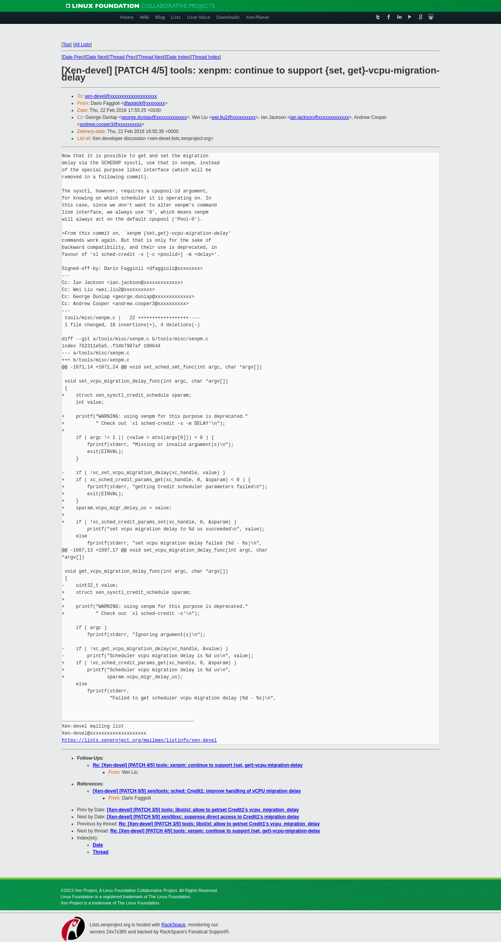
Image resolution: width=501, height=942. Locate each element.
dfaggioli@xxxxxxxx (144, 103)
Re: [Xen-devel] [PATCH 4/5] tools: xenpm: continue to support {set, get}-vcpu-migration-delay (198, 765)
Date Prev (73, 57)
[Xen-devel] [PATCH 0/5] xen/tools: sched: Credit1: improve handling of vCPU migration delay (197, 791)
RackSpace (173, 925)
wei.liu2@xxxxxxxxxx (234, 117)
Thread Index (206, 57)
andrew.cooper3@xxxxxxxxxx (111, 124)
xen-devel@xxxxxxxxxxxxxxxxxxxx (121, 96)
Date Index (178, 57)
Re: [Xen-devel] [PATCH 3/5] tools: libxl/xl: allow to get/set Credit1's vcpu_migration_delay (219, 824)
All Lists (82, 44)
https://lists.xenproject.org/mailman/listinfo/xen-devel (139, 740)
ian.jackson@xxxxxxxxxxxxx (319, 117)
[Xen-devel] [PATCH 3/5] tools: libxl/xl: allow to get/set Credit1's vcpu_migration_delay (203, 810)
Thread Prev (122, 57)
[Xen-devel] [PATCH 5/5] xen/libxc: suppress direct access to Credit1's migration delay (203, 817)
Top (66, 44)
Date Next (96, 57)
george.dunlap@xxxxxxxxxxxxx (154, 117)
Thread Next (151, 57)
